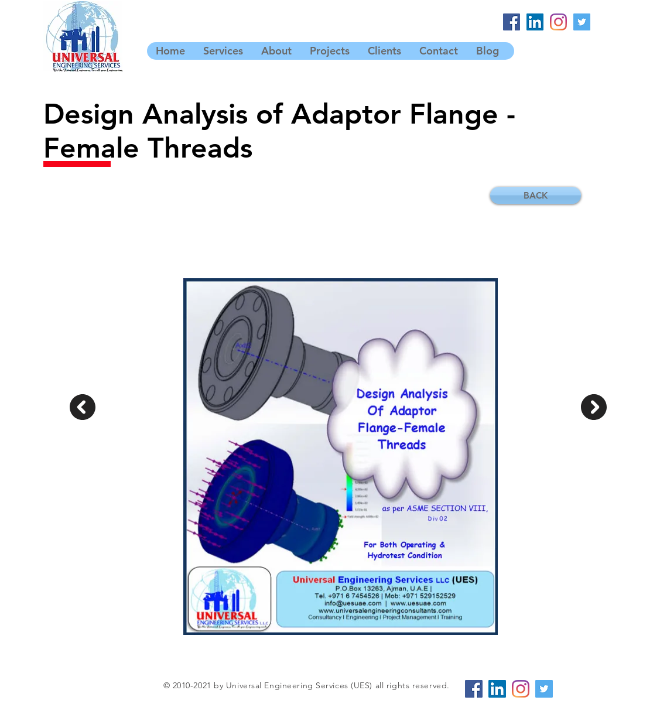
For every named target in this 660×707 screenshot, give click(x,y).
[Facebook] (511, 21)
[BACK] (535, 195)
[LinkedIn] (534, 21)
